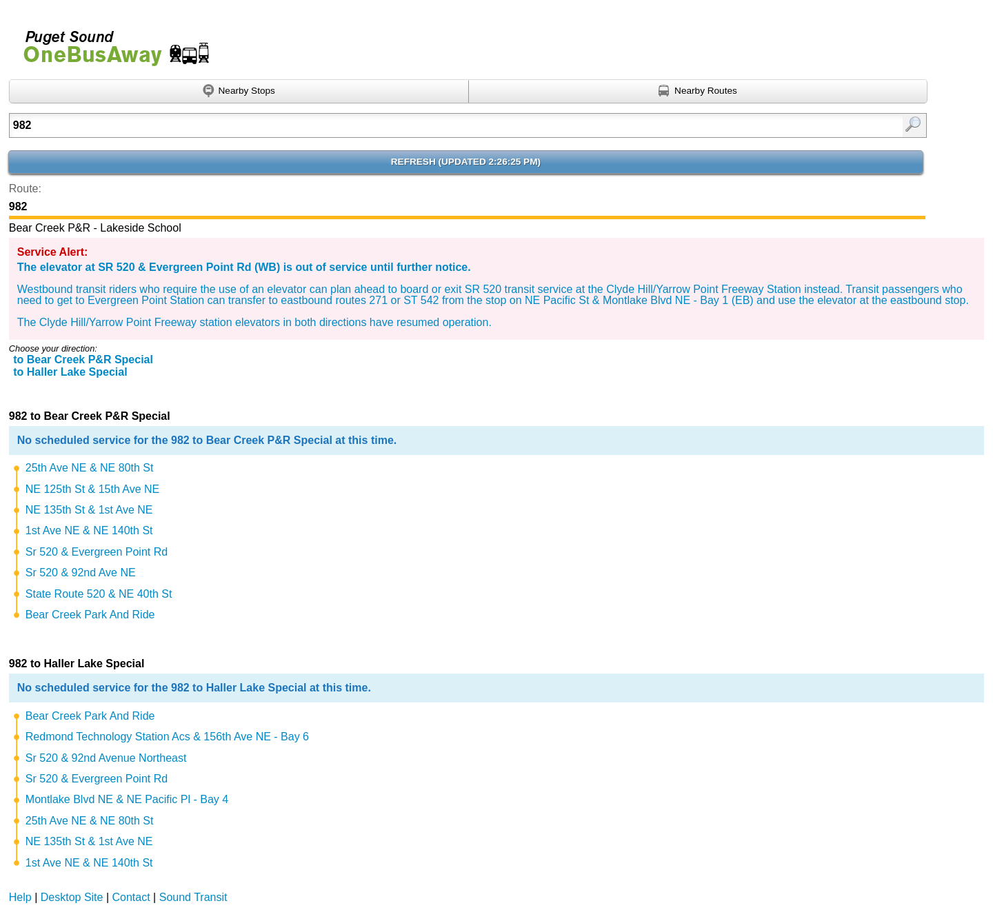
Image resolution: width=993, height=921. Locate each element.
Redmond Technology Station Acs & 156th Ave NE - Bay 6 (167, 736)
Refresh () (466, 161)
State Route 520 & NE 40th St (99, 594)
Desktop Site (72, 897)
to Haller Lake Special (70, 372)
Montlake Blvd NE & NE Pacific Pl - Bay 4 (127, 799)
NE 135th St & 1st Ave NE (89, 510)
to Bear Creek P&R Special (83, 359)
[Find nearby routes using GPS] (698, 91)
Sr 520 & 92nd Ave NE (81, 572)
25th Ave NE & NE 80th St (90, 468)
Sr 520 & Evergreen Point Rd (97, 552)
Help (20, 897)
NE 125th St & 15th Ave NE (93, 489)
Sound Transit (193, 897)
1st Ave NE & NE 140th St (89, 530)
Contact (131, 897)
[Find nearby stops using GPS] (239, 91)
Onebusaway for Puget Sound (110, 42)
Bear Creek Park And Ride (90, 614)
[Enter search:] (401, 125)
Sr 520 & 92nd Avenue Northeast (106, 758)
